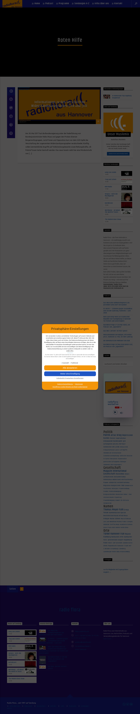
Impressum (79, 384)
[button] (70, 367)
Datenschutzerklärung (65, 384)
